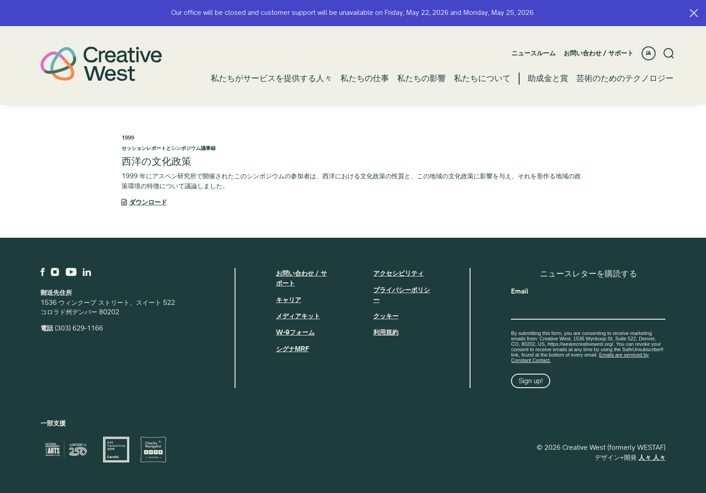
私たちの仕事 (364, 78)
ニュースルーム (533, 53)
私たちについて (482, 78)
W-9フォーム (295, 332)
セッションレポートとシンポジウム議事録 (169, 148)
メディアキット (298, 316)
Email (519, 291)
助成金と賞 (548, 78)
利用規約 (385, 332)
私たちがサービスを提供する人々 (271, 78)
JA (648, 53)
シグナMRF (292, 349)
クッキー (385, 316)
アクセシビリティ (398, 273)
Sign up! (531, 381)
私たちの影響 (421, 78)
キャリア (288, 300)
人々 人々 (651, 457)
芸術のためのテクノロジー (625, 78)
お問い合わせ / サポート (599, 53)
